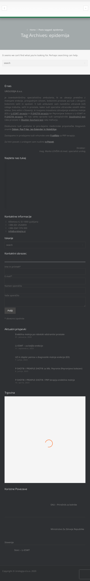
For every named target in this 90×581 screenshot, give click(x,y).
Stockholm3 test (77, 116)
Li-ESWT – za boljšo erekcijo (29, 345)
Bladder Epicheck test (32, 119)
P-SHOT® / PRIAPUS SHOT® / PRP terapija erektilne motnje (45, 379)
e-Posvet (49, 141)
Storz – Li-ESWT (17, 550)
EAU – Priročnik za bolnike (41, 504)
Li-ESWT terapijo (19, 113)
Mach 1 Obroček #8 (45, 454)
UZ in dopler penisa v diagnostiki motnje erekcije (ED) (42, 357)
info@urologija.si (17, 231)
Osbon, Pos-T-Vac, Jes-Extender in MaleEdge (34, 129)
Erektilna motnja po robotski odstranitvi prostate (40, 334)
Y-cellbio (54, 135)
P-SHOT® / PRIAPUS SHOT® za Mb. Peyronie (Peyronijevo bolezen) (48, 368)
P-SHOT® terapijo (40, 113)
